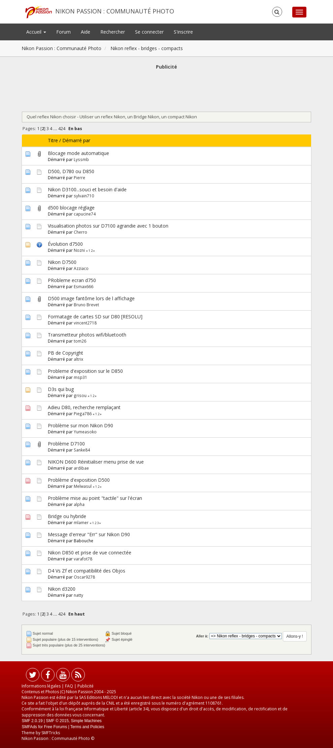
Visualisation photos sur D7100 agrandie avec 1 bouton (108, 226)
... (55, 128)
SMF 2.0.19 (32, 720)
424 (61, 128)
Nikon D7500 (62, 262)
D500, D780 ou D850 (71, 171)
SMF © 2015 (57, 720)
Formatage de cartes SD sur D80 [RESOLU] (95, 316)
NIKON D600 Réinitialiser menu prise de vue (96, 462)
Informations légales (41, 686)
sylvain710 (84, 195)
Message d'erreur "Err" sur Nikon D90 (89, 534)
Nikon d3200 (61, 589)
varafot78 (83, 558)
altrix (78, 359)
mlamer (81, 522)
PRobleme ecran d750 (72, 280)
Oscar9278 (84, 577)
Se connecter (149, 32)
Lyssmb (81, 159)
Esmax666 (83, 286)
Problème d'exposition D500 (79, 480)
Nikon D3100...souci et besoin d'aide (87, 189)
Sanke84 (82, 449)
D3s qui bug (61, 389)
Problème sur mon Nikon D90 (80, 425)
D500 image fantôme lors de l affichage (91, 298)
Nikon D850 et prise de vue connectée (89, 552)
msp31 (80, 377)
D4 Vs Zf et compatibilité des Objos (86, 570)
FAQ (69, 686)
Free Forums (55, 726)
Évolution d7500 (65, 244)
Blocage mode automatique (78, 153)
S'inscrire (183, 32)
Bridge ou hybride (67, 516)
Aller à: (202, 636)
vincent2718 (85, 322)
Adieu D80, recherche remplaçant (84, 407)
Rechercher (112, 32)
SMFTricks (50, 733)
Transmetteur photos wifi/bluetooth (87, 334)
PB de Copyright (65, 353)
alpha (79, 504)
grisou (80, 395)
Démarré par (76, 140)
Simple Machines (86, 720)
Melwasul (83, 486)
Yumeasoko (85, 431)
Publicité (85, 686)
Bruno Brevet (86, 304)
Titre (53, 140)
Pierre (79, 177)
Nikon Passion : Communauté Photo (114, 11)
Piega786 (83, 413)
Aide (85, 32)
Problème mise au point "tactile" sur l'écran (95, 498)
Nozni (79, 250)
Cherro (80, 232)
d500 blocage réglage (71, 207)
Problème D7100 (66, 443)
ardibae (81, 468)
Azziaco (81, 268)
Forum (63, 32)
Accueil (36, 32)
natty (78, 595)
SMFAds (29, 726)
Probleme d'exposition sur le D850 (85, 371)
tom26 (80, 341)
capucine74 (85, 213)
